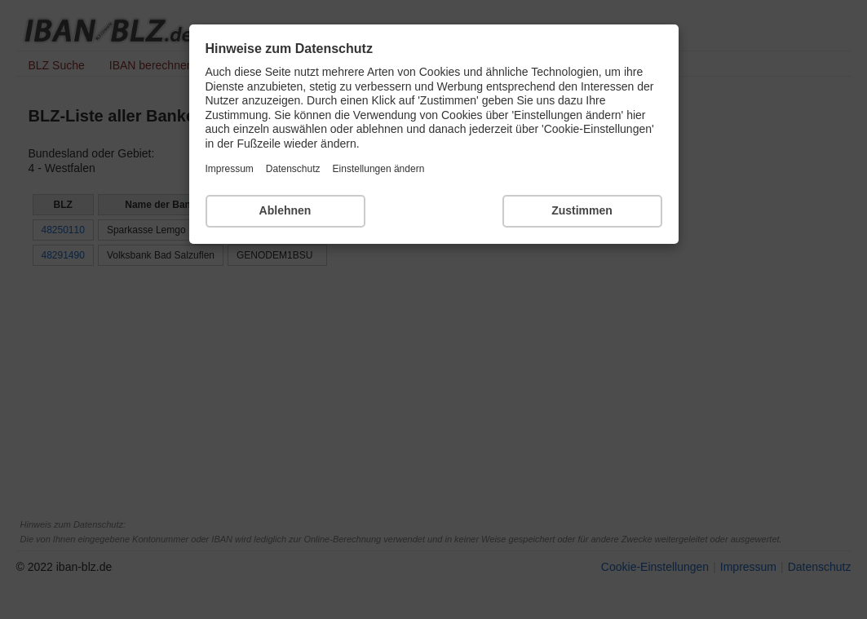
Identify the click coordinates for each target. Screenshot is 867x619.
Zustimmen (582, 210)
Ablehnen (285, 210)
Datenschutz (293, 169)
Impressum (230, 169)
